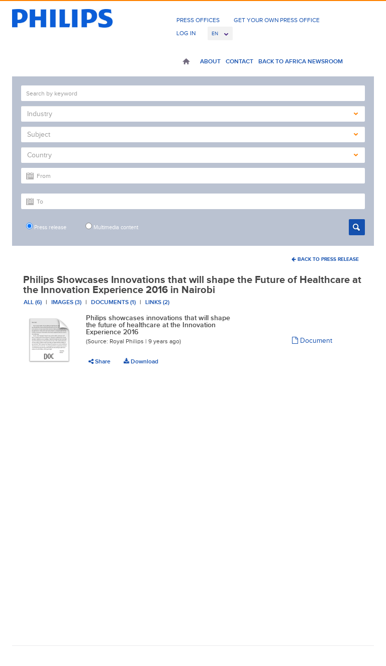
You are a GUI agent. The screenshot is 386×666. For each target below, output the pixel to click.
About (210, 61)
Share (99, 361)
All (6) (33, 302)
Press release (46, 226)
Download (141, 361)
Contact (239, 61)
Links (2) (157, 302)
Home (186, 62)
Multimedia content (111, 226)
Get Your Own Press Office (277, 20)
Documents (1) (113, 302)
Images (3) (66, 302)
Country (192, 155)
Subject (192, 134)
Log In (186, 33)
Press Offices (198, 20)
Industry (192, 114)
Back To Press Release (325, 259)
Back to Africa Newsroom (300, 61)
